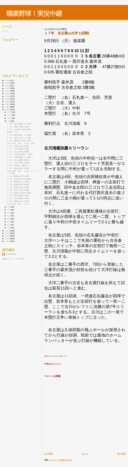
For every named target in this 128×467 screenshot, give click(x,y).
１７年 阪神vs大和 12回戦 (18, 176)
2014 (7, 231)
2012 (7, 236)
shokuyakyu (11, 254)
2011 (7, 238)
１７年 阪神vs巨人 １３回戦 (19, 135)
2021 (7, 93)
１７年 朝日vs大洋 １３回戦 (19, 138)
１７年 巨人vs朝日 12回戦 (18, 152)
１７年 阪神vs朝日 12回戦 (18, 185)
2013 (7, 233)
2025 (7, 83)
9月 (9, 121)
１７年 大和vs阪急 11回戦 (18, 198)
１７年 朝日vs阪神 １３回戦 (19, 124)
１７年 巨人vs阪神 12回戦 (18, 160)
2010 (7, 241)
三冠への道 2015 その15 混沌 (20, 143)
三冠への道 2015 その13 (18, 204)
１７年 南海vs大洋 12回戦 (18, 201)
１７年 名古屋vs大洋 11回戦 (19, 179)
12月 (9, 112)
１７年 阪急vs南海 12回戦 (18, 127)
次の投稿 (48, 453)
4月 (9, 219)
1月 (9, 228)
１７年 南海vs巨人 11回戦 (18, 182)
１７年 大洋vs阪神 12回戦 (18, 149)
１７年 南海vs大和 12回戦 (18, 146)
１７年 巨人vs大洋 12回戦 (18, 190)
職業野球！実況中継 (34, 13)
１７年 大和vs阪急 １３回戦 (19, 157)
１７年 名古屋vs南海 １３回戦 (20, 154)
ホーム (85, 453)
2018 (7, 101)
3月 (9, 222)
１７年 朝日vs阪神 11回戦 (18, 196)
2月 (9, 225)
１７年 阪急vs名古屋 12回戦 (19, 140)
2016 (7, 107)
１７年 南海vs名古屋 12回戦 (19, 193)
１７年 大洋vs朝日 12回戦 (18, 163)
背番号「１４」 (13, 132)
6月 (9, 213)
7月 (9, 210)
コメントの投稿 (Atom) (61, 460)
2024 (7, 85)
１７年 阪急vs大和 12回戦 (18, 187)
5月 (9, 216)
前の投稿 (121, 453)
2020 (7, 96)
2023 (7, 88)
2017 (7, 104)
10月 (9, 118)
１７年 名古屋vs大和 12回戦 (19, 129)
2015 (7, 109)
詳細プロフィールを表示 (13, 259)
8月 (9, 207)
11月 (9, 115)
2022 (7, 91)
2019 (7, 99)
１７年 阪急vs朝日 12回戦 (18, 168)
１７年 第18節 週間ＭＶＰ (19, 166)
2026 (7, 80)
